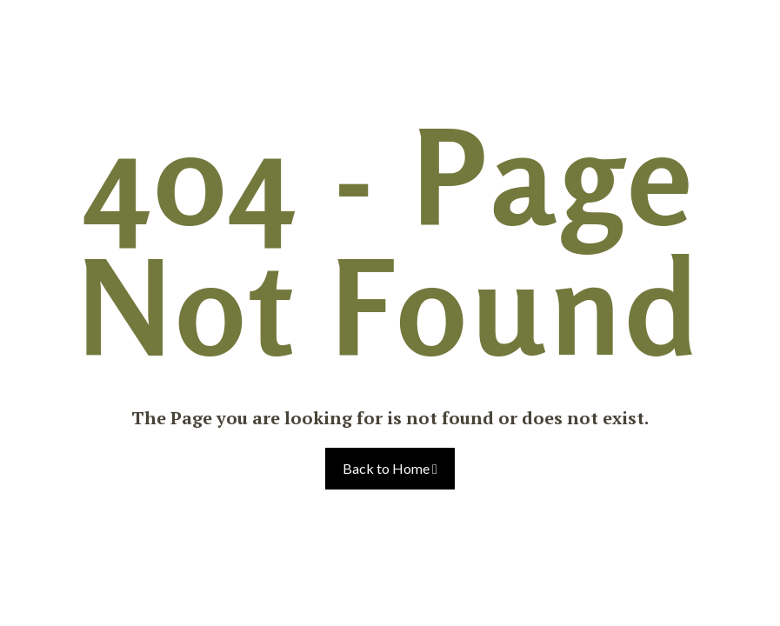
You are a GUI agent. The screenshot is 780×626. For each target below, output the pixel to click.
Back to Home (390, 468)
